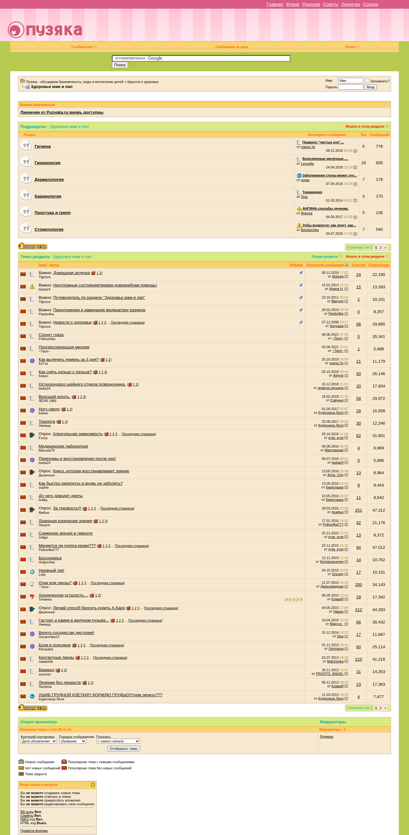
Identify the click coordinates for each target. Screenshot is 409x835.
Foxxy (43, 438)
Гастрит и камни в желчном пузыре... (74, 620)
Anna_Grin (335, 475)
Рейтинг (296, 265)
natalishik (46, 661)
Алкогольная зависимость (78, 433)
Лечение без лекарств (60, 682)
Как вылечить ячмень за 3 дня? (69, 359)
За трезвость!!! (67, 508)
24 (358, 274)
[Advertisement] (248, 27)
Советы (330, 4)
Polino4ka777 (333, 524)
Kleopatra (46, 649)
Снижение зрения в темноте (66, 533)
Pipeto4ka (46, 314)
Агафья (337, 512)
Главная (274, 4)
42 (358, 522)
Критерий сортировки (37, 737)
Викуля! (337, 301)
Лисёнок (45, 687)
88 (358, 324)
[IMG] (24, 819)
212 (358, 609)
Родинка (326, 736)
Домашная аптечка (71, 272)
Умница (45, 425)
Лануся (44, 525)
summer (45, 674)
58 (358, 398)
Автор (54, 265)
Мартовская (334, 450)
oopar (305, 180)
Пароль (331, 87)
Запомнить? (377, 81)
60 (358, 647)
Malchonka (335, 661)
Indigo (43, 537)
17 (358, 572)
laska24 (44, 289)
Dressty (337, 574)
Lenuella (307, 163)
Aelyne (338, 375)
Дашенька (47, 475)
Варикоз (46, 669)
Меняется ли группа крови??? (67, 545)
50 (358, 373)
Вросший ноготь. (54, 396)
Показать (103, 737)
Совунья (336, 400)
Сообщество (84, 47)
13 (358, 472)
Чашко (338, 611)
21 (358, 361)
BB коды (27, 812)
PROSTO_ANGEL (329, 673)
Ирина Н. (336, 289)
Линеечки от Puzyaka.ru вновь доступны (62, 112)
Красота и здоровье (143, 82)
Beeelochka (310, 230)
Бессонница (50, 558)
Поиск (352, 47)
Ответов (358, 265)
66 (358, 622)
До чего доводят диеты (61, 495)
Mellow (44, 512)
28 (358, 411)
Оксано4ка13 (49, 637)
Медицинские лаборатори (63, 446)
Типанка (45, 599)
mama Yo (308, 147)
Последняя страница (127, 322)
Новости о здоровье (72, 322)
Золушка (336, 326)
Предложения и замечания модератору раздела (99, 310)
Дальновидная (332, 586)
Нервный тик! (51, 570)
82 (358, 435)
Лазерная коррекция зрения (65, 520)
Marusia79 (46, 450)
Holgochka (47, 562)
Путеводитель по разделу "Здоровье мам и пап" (99, 297)
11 (358, 497)
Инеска (307, 213)
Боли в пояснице (55, 645)
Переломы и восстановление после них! (77, 458)
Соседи (370, 4)
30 (358, 423)
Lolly (42, 574)
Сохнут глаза (51, 334)
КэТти (43, 363)
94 (358, 547)
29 (358, 597)
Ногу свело (49, 409)
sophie (44, 487)
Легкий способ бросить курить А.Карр (89, 607)
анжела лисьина (330, 388)
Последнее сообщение (325, 265)
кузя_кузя (335, 437)
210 (358, 659)
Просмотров (379, 265)
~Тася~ (338, 338)
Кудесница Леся (330, 412)
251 (358, 510)
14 (358, 559)
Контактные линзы (56, 657)
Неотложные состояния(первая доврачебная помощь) (105, 285)
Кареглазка (334, 487)
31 (358, 671)
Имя (329, 80)
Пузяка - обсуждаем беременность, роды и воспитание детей (74, 82)
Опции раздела (324, 256)
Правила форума (34, 831)
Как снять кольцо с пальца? (65, 371)
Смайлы (26, 815)
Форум (292, 4)
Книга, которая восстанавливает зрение (91, 471)
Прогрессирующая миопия (64, 347)
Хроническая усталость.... (63, 595)
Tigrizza (44, 277)
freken (43, 376)
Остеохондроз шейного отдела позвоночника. (82, 384)
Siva (304, 197)
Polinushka (47, 339)
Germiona (336, 648)
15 (358, 287)
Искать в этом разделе (365, 126)
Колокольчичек (332, 561)
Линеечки (350, 4)
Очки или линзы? (55, 582)
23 (358, 684)
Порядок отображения (76, 737)
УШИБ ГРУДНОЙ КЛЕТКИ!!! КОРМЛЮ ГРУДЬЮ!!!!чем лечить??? (100, 695)
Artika (43, 500)
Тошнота (47, 421)
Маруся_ (336, 624)
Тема (42, 265)
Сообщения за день (232, 47)
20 (358, 386)
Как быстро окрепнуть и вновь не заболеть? (81, 483)
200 (358, 584)
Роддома (311, 4)
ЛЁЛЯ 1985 (47, 401)
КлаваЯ (338, 599)
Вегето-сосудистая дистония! (66, 632)
